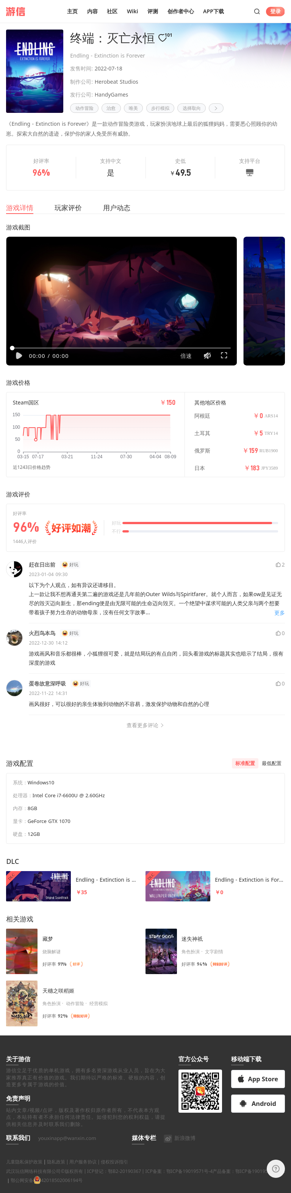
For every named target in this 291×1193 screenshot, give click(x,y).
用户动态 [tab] (116, 207)
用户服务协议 (83, 1171)
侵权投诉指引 (114, 1171)
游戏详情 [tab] (19, 207)
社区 (112, 11)
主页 (72, 11)
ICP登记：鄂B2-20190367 (114, 1180)
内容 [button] (92, 11)
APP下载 (213, 11)
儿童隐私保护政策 (24, 1171)
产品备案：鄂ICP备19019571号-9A (249, 1180)
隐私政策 (56, 1171)
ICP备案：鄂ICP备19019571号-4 (179, 1180)
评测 (152, 11)
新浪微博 (179, 1147)
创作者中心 (180, 11)
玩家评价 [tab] (68, 207)
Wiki (132, 11)
